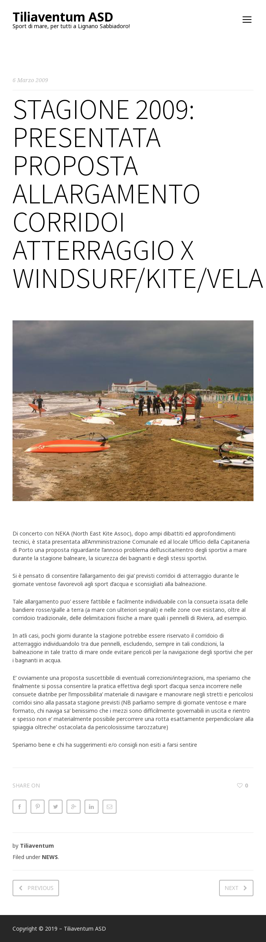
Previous (40, 888)
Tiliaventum (37, 845)
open (247, 19)
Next (232, 888)
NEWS (50, 857)
